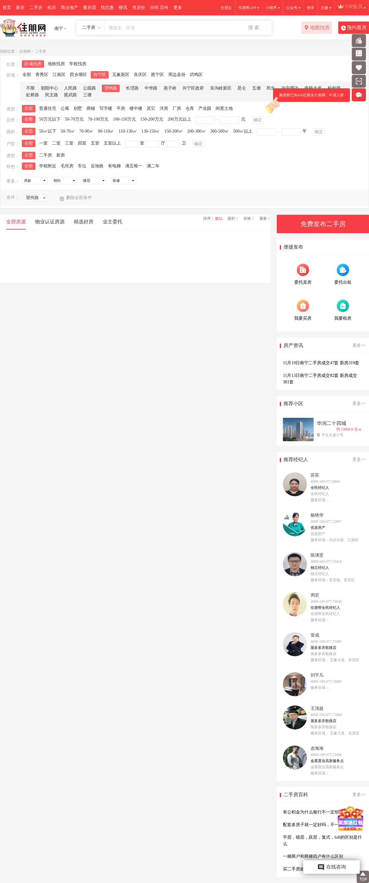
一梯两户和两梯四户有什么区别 (313, 856)
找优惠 (107, 7)
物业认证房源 (50, 221)
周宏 (315, 595)
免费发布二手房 (323, 224)
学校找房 (77, 64)
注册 (324, 8)
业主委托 (112, 221)
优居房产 (318, 527)
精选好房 (83, 221)
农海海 (317, 748)
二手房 (36, 7)
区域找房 (33, 64)
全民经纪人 (320, 487)
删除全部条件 (79, 197)
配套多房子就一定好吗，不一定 (313, 824)
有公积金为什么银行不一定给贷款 (315, 812)
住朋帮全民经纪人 (325, 607)
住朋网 (24, 51)
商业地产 (69, 7)
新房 (20, 7)
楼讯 (123, 7)
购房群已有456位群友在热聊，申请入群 (308, 97)
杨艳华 (317, 515)
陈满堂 (317, 555)
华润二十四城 (331, 423)
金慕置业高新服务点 (327, 761)
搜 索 (253, 27)
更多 (177, 7)
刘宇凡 (317, 675)
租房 (51, 7)
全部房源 (16, 221)
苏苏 (315, 475)
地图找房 (317, 28)
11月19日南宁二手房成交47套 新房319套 (321, 363)
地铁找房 (56, 64)
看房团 (89, 7)
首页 (6, 7)
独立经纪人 (320, 567)
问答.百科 (159, 7)
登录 (310, 8)
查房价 (138, 7)
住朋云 (226, 8)
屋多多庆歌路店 (323, 647)
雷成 (315, 635)
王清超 (317, 708)
